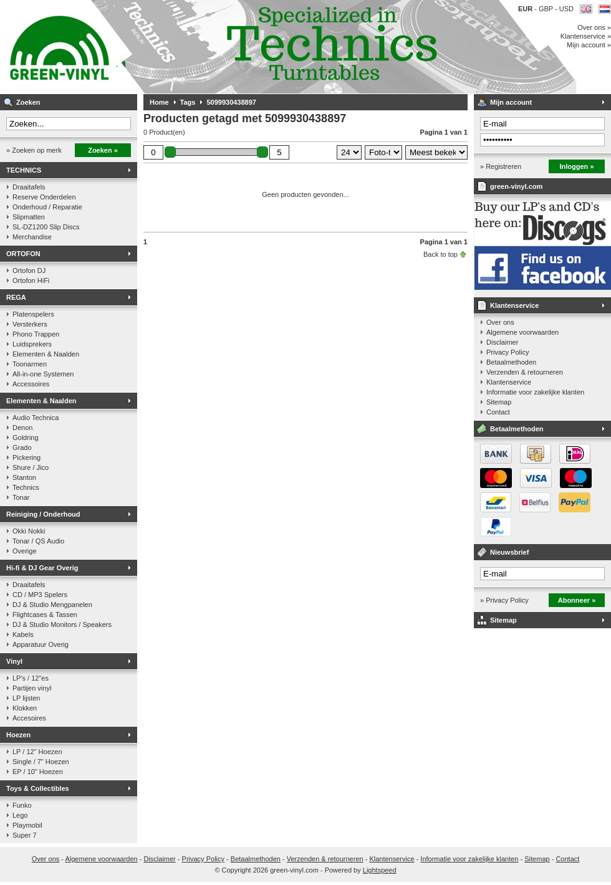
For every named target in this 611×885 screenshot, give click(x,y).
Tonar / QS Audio (38, 541)
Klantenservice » (585, 36)
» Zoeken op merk (34, 150)
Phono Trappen (35, 334)
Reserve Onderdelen (44, 197)
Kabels (23, 634)
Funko (22, 805)
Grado (22, 447)
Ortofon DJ (29, 270)
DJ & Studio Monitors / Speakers (62, 624)
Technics (25, 487)
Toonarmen (29, 364)
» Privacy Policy (504, 600)
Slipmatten (28, 217)
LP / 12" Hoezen (37, 751)
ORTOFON (23, 253)
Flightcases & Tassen (44, 614)
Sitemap (498, 402)
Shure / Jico (30, 467)
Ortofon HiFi (30, 280)
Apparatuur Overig (40, 644)
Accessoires (30, 384)
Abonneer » (577, 600)
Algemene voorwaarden (522, 332)
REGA (16, 297)
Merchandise (32, 237)
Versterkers (29, 324)
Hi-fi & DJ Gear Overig (42, 568)
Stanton (24, 477)
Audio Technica (35, 417)
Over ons (500, 322)
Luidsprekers (32, 344)
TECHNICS (23, 170)
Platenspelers (33, 314)
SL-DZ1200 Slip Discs (46, 227)
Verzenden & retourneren (524, 372)
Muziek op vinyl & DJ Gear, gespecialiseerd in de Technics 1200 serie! (165, 46)
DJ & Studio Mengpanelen (52, 604)
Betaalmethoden (511, 362)
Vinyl (14, 661)
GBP (547, 8)
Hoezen (18, 735)
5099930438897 (231, 102)
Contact (498, 412)
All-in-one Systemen (43, 374)
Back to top (440, 254)
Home (159, 102)
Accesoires (29, 718)
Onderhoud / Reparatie (47, 207)
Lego (19, 815)
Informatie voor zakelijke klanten (535, 392)
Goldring (25, 437)
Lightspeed (380, 870)
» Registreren (500, 166)
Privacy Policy (507, 352)
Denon (22, 427)
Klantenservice (514, 305)
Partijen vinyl (31, 688)
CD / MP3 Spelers (39, 594)
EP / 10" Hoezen (37, 771)
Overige (24, 551)
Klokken (24, 708)
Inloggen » (577, 166)
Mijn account (511, 102)
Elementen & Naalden (45, 354)
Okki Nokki (29, 531)
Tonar (21, 497)
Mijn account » (589, 45)
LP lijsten (26, 698)
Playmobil (27, 825)
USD (566, 8)
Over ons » (594, 27)
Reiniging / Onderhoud (43, 514)
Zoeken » (103, 150)
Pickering (26, 457)
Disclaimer (502, 342)
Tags (188, 102)
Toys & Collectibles (37, 788)
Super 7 (24, 835)
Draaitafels (29, 187)
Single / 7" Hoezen (40, 761)
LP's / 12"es (30, 678)
